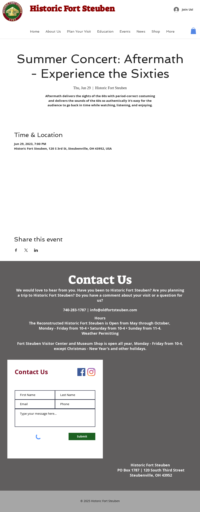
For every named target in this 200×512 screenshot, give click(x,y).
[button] (193, 30)
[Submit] (82, 436)
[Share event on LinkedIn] (36, 250)
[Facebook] (81, 372)
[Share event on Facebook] (16, 250)
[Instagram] (91, 372)
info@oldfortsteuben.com (113, 309)
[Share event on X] (26, 250)
